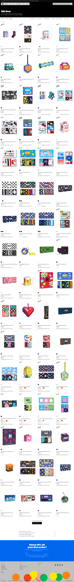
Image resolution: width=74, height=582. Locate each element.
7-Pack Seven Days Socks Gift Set (62, 294)
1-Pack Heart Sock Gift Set (61, 264)
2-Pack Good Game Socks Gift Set (25, 325)
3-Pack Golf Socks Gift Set (6, 79)
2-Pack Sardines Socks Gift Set (62, 48)
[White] (38, 46)
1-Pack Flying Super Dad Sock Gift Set (26, 79)
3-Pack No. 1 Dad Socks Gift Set (44, 48)
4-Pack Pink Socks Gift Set (6, 294)
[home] (6, 3)
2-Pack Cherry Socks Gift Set (24, 48)
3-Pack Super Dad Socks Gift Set (7, 325)
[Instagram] (55, 565)
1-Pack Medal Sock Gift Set (24, 264)
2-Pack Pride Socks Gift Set (24, 356)
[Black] (19, 46)
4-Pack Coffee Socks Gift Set (43, 386)
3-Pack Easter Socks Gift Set (24, 386)
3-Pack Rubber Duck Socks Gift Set (44, 482)
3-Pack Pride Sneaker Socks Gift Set (8, 172)
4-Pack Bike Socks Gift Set (61, 325)
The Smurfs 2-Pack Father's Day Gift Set (27, 141)
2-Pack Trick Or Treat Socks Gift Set (8, 482)
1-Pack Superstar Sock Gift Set (62, 386)
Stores (2, 571)
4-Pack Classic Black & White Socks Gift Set (9, 264)
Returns (21, 567)
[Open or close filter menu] (3, 19)
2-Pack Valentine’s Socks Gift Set (25, 451)
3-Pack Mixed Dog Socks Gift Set (44, 451)
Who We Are (3, 565)
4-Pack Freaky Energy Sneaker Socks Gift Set (8, 419)
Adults (13, 3)
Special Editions (25, 3)
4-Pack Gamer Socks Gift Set (24, 482)
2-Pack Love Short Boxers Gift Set (7, 451)
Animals (53, 18)
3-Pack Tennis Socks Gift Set (43, 79)
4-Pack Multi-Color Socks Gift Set (25, 233)
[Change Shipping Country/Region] (41, 565)
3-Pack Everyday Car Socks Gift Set (44, 512)
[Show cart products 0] (71, 4)
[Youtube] (60, 565)
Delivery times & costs (23, 566)
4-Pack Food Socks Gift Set (24, 512)
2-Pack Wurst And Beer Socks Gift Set (63, 233)
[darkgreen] (56, 510)
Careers (2, 572)
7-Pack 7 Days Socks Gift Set (24, 172)
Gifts (20, 3)
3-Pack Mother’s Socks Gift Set (62, 141)
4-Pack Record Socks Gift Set (43, 264)
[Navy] (19, 107)
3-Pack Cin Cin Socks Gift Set (61, 172)
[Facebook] (58, 565)
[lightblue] (56, 46)
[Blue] (19, 77)
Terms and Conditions (11, 580)
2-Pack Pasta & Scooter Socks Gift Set (26, 110)
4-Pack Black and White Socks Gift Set (8, 141)
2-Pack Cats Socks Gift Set (61, 418)
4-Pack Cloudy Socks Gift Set (6, 386)
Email (34, 553)
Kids (16, 3)
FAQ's (21, 565)
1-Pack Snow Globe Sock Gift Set (62, 512)
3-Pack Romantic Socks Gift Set (7, 512)
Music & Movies (32, 18)
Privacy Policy (3, 580)
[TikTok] (62, 565)
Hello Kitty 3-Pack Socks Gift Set (44, 141)
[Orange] (1, 480)
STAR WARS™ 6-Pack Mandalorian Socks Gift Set (45, 110)
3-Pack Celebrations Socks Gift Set (44, 325)
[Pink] (1, 46)
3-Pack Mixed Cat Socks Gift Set (7, 356)
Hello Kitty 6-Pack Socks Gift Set (62, 110)
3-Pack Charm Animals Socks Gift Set (45, 172)
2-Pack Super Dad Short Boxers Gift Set (45, 294)
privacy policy (43, 556)
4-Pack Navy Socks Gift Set (6, 233)
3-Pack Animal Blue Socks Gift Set (62, 482)
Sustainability (3, 567)
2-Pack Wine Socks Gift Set (43, 356)
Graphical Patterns (47, 18)
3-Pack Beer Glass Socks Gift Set (25, 294)
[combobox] (61, 3)
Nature (72, 18)
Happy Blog (3, 566)
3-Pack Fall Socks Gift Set (61, 356)
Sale (30, 3)
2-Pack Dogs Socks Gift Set (24, 418)
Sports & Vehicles (59, 18)
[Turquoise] (38, 170)
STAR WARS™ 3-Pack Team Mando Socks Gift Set (8, 110)
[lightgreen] (56, 384)
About (34, 3)
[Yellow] (19, 384)
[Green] (1, 77)
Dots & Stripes (66, 18)
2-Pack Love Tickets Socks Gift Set (7, 48)
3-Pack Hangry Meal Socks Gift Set (63, 79)
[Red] (39, 46)
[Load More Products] (37, 523)
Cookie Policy (19, 580)
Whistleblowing (26, 580)
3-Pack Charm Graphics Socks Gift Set (45, 418)
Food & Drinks (39, 18)
